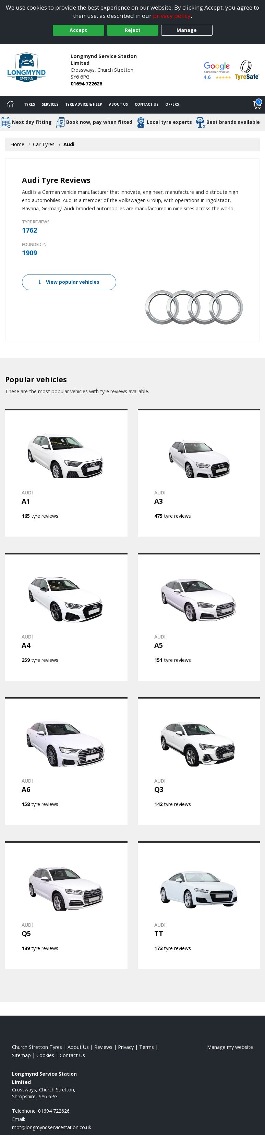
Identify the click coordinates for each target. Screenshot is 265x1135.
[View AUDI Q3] (199, 761)
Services (50, 104)
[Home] (10, 105)
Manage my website (230, 1047)
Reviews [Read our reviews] (103, 1047)
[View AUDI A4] (66, 617)
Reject (133, 30)
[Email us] (51, 1127)
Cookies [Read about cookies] (45, 1055)
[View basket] (257, 105)
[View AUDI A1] (66, 473)
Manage (187, 30)
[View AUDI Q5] (66, 905)
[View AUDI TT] (199, 905)
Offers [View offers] (172, 104)
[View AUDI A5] (199, 617)
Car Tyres (44, 144)
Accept (78, 30)
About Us (118, 104)
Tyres (29, 104)
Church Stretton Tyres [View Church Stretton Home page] (37, 1047)
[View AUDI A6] (66, 761)
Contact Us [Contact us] (146, 104)
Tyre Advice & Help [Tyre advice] (83, 104)
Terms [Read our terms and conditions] (146, 1047)
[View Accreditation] (247, 69)
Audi (68, 144)
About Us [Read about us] (78, 1047)
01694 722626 (86, 83)
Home (17, 144)
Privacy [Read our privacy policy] (126, 1047)
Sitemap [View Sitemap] (21, 1055)
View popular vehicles (69, 282)
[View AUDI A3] (199, 473)
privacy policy (172, 16)
